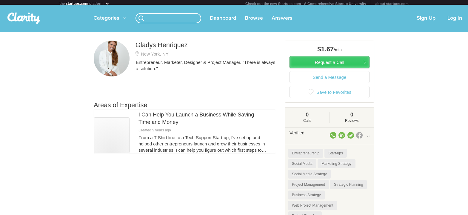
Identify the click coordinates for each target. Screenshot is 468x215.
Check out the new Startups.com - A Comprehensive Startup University (305, 4)
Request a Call (329, 64)
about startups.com (392, 4)
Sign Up (426, 20)
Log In (454, 20)
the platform (84, 3)
